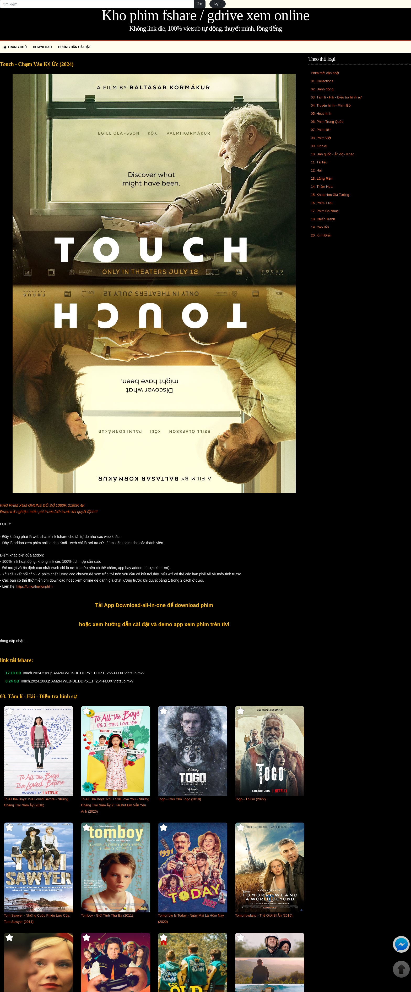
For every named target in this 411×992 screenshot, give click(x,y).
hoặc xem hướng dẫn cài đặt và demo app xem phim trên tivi (154, 624)
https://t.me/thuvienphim (34, 586)
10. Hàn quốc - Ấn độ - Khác (332, 154)
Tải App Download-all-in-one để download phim (154, 605)
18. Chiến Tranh (323, 219)
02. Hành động (322, 89)
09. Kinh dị (319, 146)
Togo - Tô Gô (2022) (250, 799)
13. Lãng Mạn (321, 178)
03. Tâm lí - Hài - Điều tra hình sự (336, 97)
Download (42, 47)
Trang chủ (15, 47)
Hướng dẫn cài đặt (74, 47)
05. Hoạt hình (321, 113)
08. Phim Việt (321, 138)
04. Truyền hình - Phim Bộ (331, 105)
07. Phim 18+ (321, 130)
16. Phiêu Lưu (321, 203)
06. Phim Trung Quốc (327, 122)
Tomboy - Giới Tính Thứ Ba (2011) (107, 915)
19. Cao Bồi (320, 227)
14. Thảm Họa (322, 187)
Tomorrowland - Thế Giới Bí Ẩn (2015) (264, 915)
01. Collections (322, 81)
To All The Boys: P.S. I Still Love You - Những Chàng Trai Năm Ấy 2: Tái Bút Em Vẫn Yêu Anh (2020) (115, 805)
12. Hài (316, 170)
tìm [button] (199, 4)
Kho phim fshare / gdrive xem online (205, 15)
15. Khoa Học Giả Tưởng (330, 195)
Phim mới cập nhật (325, 73)
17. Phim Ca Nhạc (324, 211)
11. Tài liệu (319, 162)
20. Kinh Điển (321, 235)
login (218, 4)
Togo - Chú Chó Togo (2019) (179, 799)
